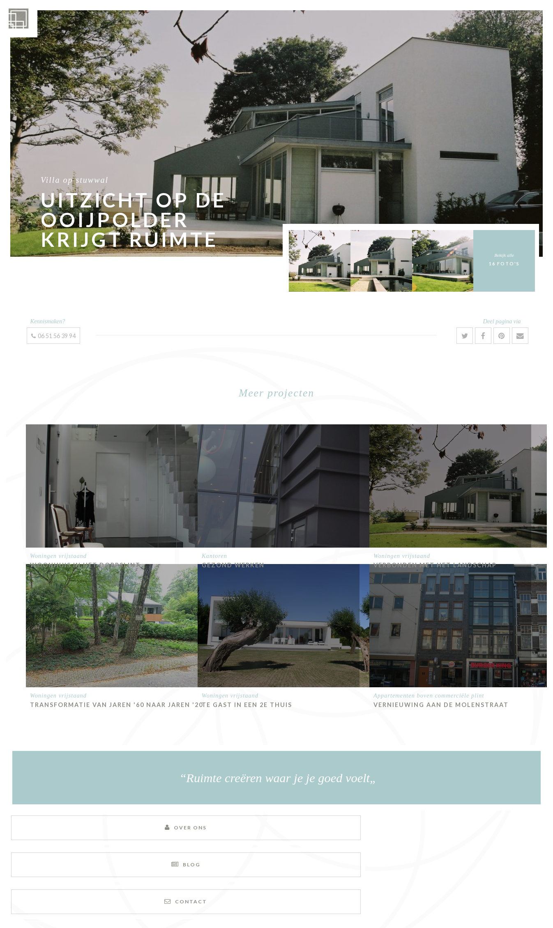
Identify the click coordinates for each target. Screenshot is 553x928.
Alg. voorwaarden (308, 902)
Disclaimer (262, 902)
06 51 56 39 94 (53, 335)
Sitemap (230, 902)
